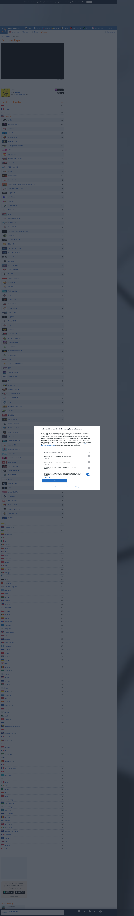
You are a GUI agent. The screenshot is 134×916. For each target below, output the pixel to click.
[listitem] (67, 452)
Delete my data (59, 487)
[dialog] (67, 458)
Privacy (77, 487)
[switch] (88, 456)
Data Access (69, 487)
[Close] (96, 429)
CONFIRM (54, 481)
